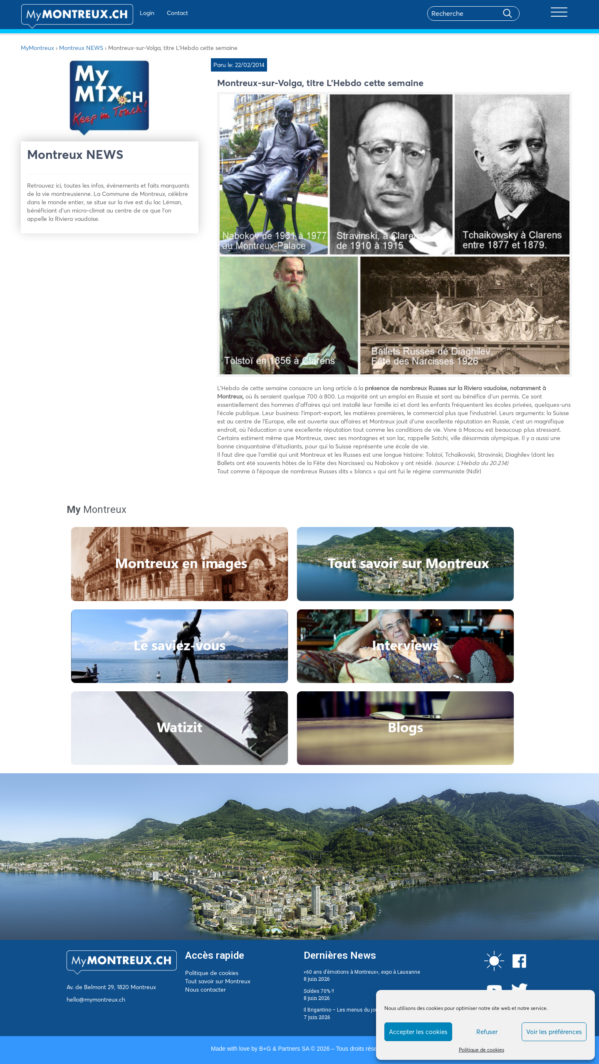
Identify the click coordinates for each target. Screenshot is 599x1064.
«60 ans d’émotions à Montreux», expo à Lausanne (362, 972)
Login (123, 13)
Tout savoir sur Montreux (217, 981)
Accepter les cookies (418, 1032)
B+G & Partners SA (284, 1048)
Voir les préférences (554, 1032)
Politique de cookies (481, 1050)
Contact (153, 13)
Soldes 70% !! (319, 991)
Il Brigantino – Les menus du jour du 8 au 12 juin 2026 (366, 1010)
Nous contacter (205, 989)
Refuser (487, 1032)
